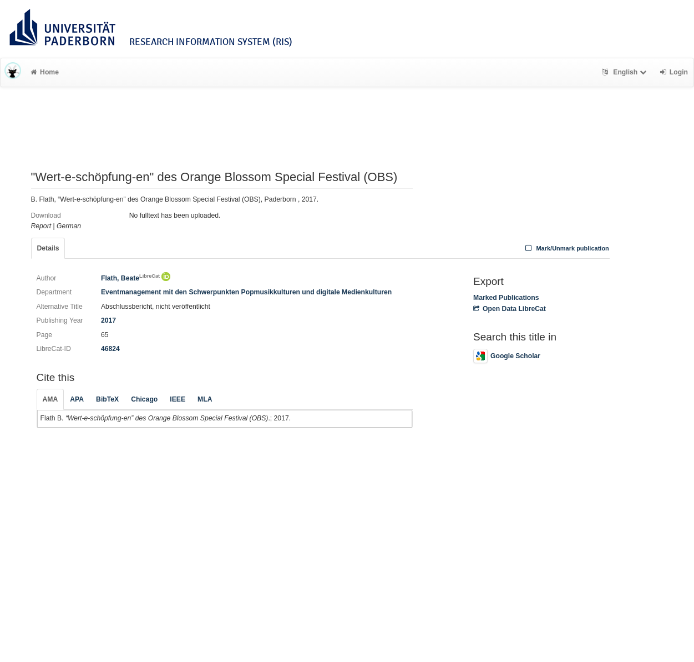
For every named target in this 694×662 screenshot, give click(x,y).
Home (45, 72)
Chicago (144, 399)
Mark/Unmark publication (566, 248)
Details (48, 248)
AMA (50, 399)
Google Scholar (506, 356)
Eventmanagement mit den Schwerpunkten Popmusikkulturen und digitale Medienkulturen (246, 292)
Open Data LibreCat (509, 309)
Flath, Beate (130, 278)
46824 (110, 349)
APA (77, 399)
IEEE (177, 399)
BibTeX (107, 399)
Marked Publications (506, 298)
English (625, 72)
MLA (204, 399)
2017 (108, 320)
